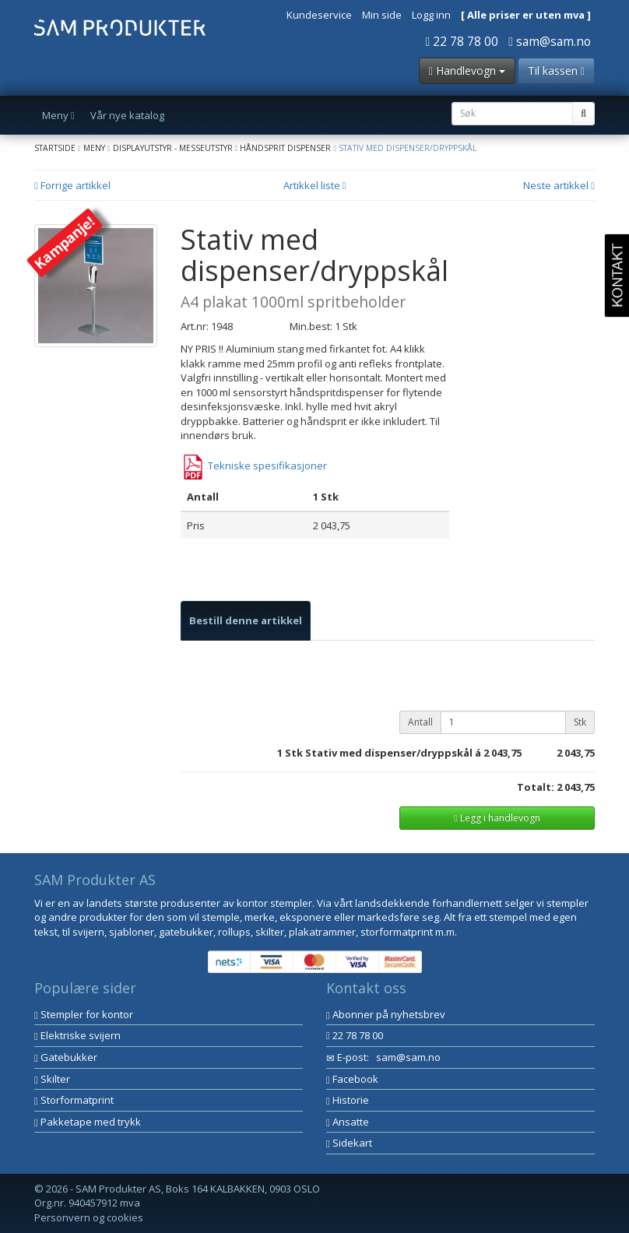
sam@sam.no (549, 41)
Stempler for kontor (83, 1014)
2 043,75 (502, 753)
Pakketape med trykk (87, 1122)
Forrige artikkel (72, 185)
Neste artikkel (559, 185)
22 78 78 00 (462, 41)
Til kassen (556, 70)
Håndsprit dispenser (285, 147)
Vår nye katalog (127, 115)
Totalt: (535, 787)
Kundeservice (319, 15)
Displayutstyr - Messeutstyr (173, 147)
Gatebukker (65, 1057)
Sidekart (349, 1143)
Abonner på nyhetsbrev (385, 1014)
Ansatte (347, 1122)
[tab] (246, 621)
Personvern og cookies (88, 1217)
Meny (94, 147)
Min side (382, 15)
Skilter (52, 1079)
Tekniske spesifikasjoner (254, 465)
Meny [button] (58, 115)
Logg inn (431, 15)
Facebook (352, 1079)
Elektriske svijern (77, 1035)
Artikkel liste (314, 185)
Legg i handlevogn (496, 817)
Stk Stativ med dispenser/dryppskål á (383, 753)
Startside (55, 147)
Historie (347, 1100)
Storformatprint (74, 1100)
